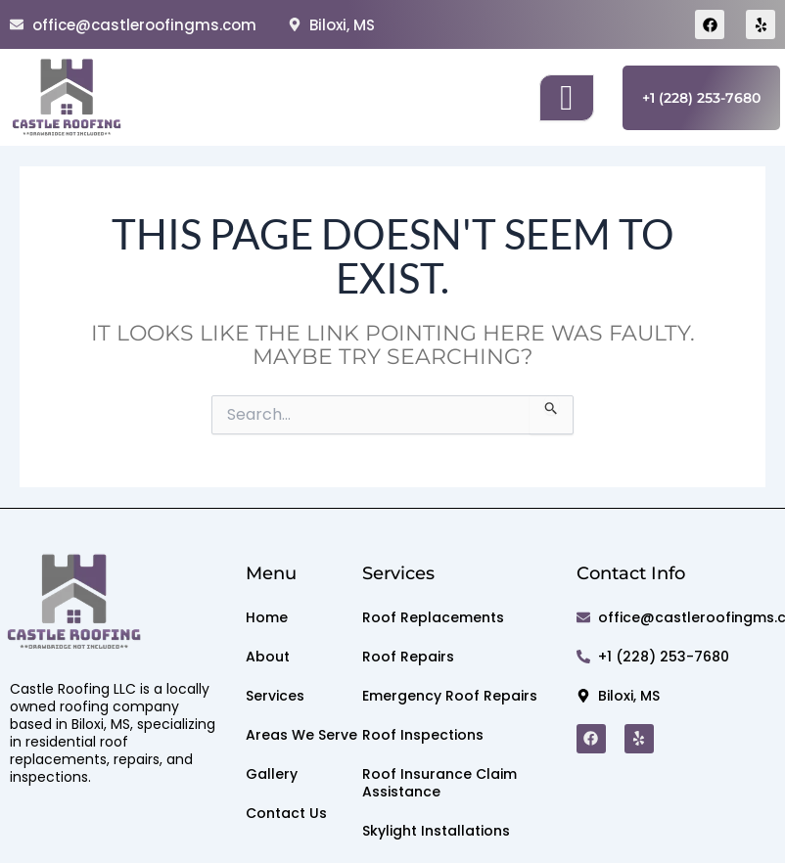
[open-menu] (566, 97)
